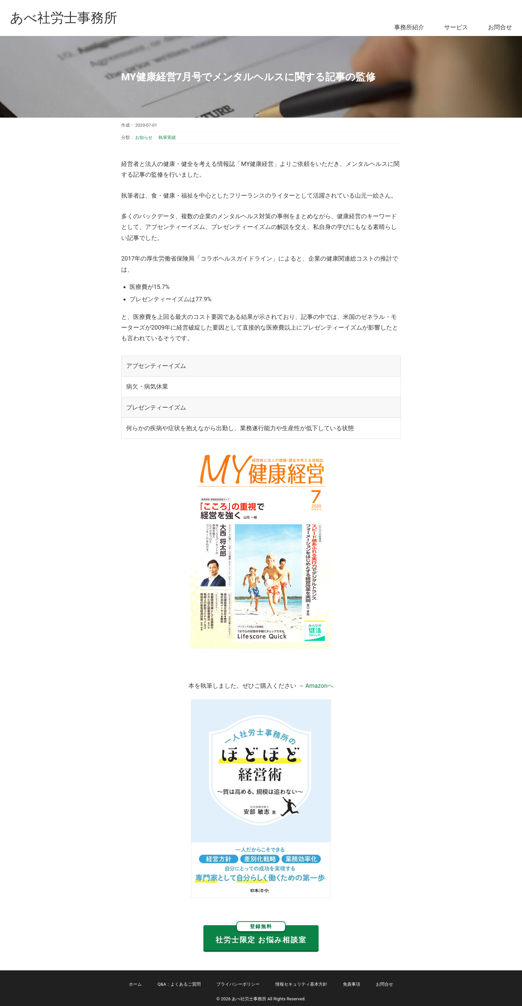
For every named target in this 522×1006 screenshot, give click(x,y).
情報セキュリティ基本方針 (301, 984)
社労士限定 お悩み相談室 (261, 934)
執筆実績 (167, 137)
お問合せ (500, 27)
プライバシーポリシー (238, 984)
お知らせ (143, 137)
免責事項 (351, 984)
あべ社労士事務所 (63, 18)
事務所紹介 (409, 27)
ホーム (135, 984)
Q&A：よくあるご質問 (179, 984)
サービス (456, 27)
